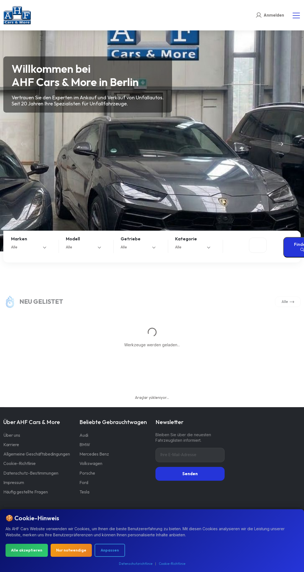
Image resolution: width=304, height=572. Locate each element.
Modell (73, 238)
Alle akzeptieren (26, 550)
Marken (19, 238)
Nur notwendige (71, 550)
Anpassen (110, 550)
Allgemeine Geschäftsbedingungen (36, 454)
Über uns (11, 435)
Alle (288, 307)
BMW (84, 444)
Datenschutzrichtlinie (135, 563)
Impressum (13, 482)
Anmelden (274, 15)
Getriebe (131, 238)
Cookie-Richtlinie (19, 463)
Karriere (11, 444)
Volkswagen (90, 463)
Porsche (87, 473)
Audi (83, 435)
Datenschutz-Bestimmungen (30, 473)
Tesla (84, 492)
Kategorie (186, 238)
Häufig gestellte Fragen (25, 492)
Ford (83, 482)
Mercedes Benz (94, 454)
